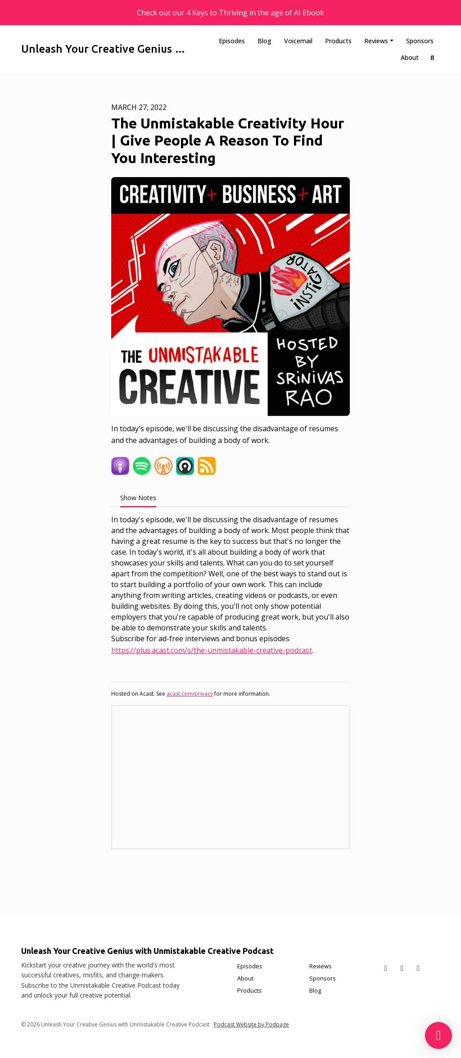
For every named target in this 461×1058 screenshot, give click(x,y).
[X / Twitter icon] (385, 968)
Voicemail (298, 40)
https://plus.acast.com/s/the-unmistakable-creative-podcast (211, 650)
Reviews (376, 40)
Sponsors (420, 40)
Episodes (232, 40)
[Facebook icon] (402, 968)
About (410, 57)
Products (338, 40)
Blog (264, 40)
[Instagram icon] (418, 968)
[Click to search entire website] (432, 57)
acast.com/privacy (190, 694)
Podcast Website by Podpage (251, 1024)
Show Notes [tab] (138, 497)
